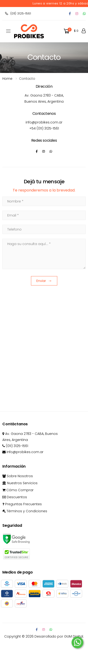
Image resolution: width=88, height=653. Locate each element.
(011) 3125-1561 (18, 13)
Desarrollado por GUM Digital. (59, 636)
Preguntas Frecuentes (22, 504)
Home (7, 78)
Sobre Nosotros (17, 476)
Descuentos (14, 497)
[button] (70, 31)
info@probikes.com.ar (44, 122)
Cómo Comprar (18, 490)
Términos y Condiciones (24, 511)
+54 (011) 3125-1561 (44, 128)
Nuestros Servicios (20, 483)
